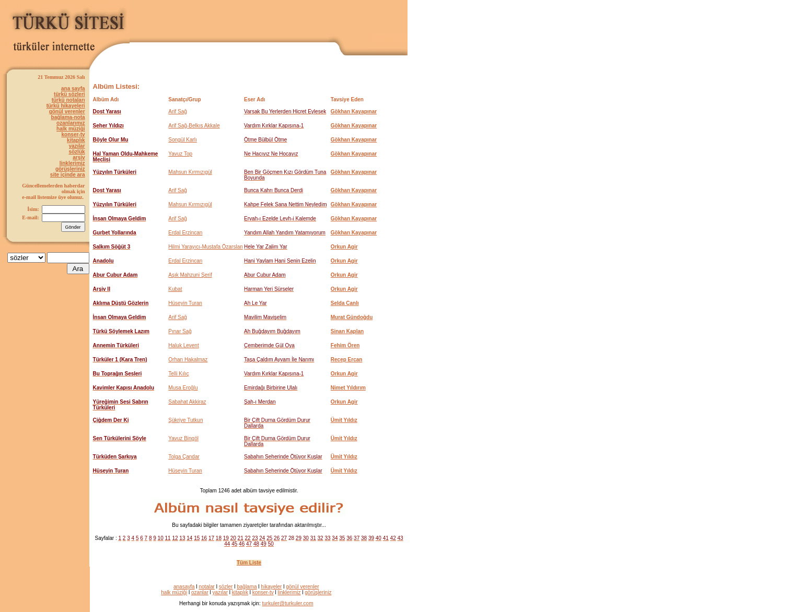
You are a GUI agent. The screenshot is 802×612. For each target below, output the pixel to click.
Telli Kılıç (178, 373)
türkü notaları (68, 100)
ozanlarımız (70, 123)
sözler (226, 587)
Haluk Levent (183, 345)
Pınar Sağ (179, 331)
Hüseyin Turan (185, 303)
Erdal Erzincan (185, 233)
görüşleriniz (70, 169)
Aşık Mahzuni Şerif (190, 275)
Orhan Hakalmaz (187, 359)
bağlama (247, 587)
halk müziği (70, 129)
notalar (207, 587)
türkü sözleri (69, 94)
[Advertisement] (285, 18)
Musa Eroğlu (182, 388)
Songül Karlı (182, 140)
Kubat (175, 289)
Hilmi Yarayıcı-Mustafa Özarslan (205, 247)
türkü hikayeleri (66, 106)
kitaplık (76, 140)
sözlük (76, 152)
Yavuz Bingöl (183, 438)
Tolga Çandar (183, 457)
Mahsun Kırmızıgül (190, 172)
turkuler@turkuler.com (287, 603)
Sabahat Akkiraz (187, 402)
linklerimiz (72, 163)
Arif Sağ (177, 111)
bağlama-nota (68, 117)
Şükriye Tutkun (185, 420)
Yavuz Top (180, 154)
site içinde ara (67, 175)
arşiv (79, 157)
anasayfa (184, 587)
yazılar (76, 146)
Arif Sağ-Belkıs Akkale (193, 125)
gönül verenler (67, 111)
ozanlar (199, 592)
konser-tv (73, 134)
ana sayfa (73, 88)
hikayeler (271, 587)
